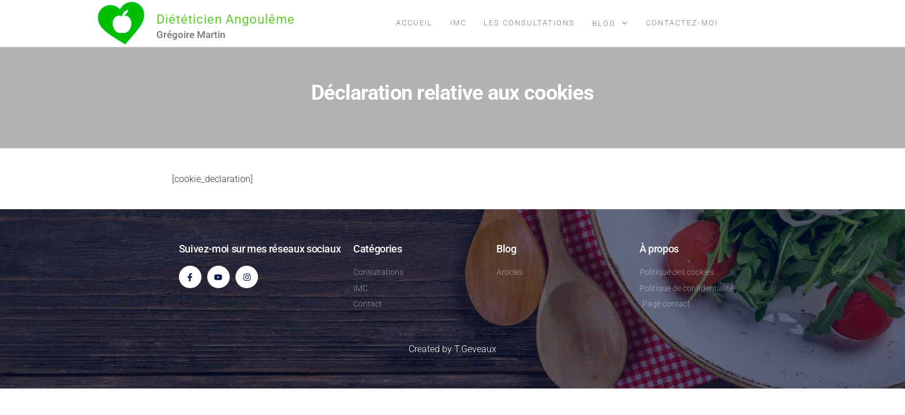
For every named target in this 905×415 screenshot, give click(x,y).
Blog (604, 23)
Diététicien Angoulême (225, 19)
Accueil (414, 22)
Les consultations (529, 22)
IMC (458, 22)
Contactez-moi (682, 22)
